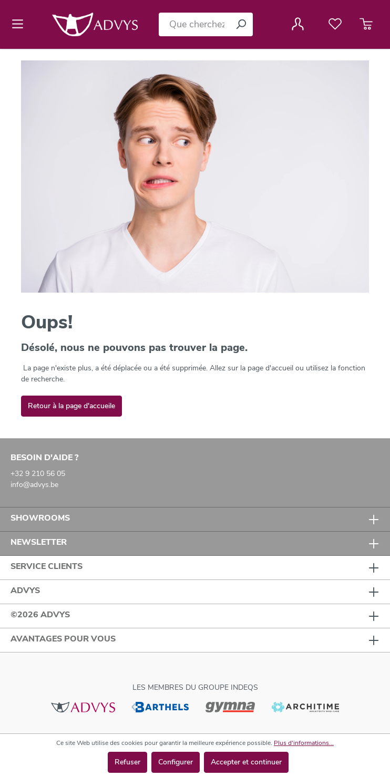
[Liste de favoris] (335, 24)
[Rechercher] (241, 24)
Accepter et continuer (246, 762)
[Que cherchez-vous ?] (194, 24)
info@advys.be (34, 485)
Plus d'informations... (304, 743)
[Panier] (366, 24)
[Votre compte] (297, 24)
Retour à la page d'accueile (71, 406)
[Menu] (21, 24)
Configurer (175, 762)
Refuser (127, 762)
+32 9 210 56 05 (38, 474)
